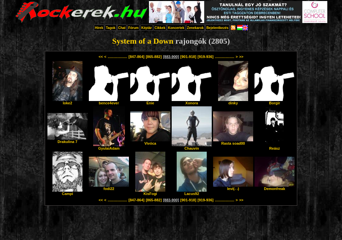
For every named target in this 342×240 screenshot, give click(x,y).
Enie (150, 101)
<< (101, 57)
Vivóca (150, 141)
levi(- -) (233, 187)
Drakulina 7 (67, 140)
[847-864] (137, 57)
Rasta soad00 (233, 141)
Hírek (99, 28)
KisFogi (150, 192)
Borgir (274, 101)
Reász (275, 146)
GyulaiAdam (109, 146)
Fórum (133, 28)
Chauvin (192, 146)
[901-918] (188, 57)
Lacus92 (192, 192)
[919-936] (206, 57)
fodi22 (109, 187)
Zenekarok (195, 28)
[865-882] (154, 57)
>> (241, 57)
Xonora (192, 101)
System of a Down (142, 41)
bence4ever (109, 101)
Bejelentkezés (217, 28)
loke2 (67, 101)
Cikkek (160, 28)
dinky (233, 101)
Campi (67, 192)
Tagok (111, 28)
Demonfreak (274, 187)
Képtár (146, 28)
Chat (122, 28)
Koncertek (176, 28)
